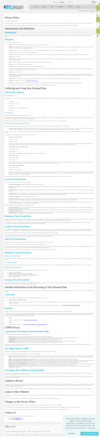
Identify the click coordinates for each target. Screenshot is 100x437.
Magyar (27, 434)
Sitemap (34, 431)
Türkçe (60, 434)
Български (8, 434)
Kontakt (38, 431)
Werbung (7, 431)
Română (45, 434)
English (17, 434)
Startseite (36, 6)
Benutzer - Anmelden (83, 10)
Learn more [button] (91, 428)
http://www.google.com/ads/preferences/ (71, 305)
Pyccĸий (50, 434)
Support (78, 6)
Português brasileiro (38, 434)
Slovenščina (55, 434)
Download (70, 6)
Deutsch (13, 434)
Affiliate (29, 431)
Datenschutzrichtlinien (15, 431)
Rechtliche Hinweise (46, 431)
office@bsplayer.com (17, 418)
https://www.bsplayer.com (32, 80)
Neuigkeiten (60, 6)
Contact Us (17, 419)
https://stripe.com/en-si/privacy (31, 320)
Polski (31, 434)
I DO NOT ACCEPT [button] (89, 433)
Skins (52, 6)
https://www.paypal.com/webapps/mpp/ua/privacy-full (36, 324)
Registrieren (92, 10)
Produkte (44, 6)
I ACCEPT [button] (71, 433)
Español (22, 434)
